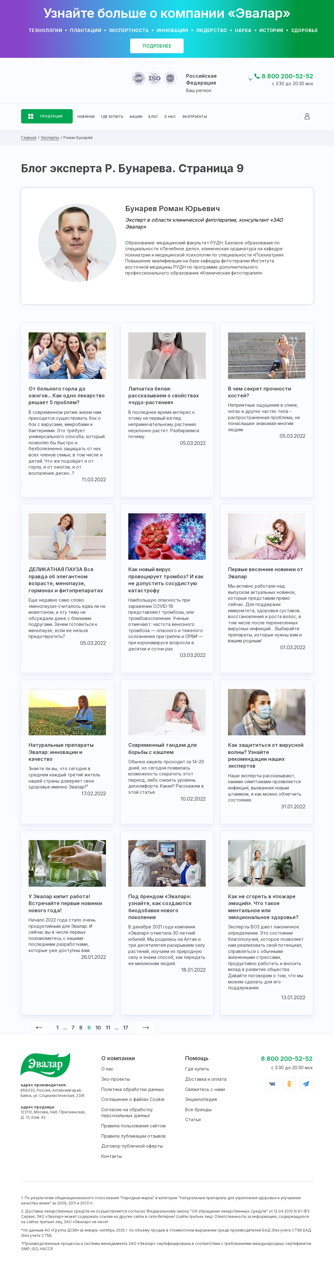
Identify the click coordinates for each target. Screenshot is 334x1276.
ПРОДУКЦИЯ (51, 116)
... (65, 1027)
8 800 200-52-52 (287, 76)
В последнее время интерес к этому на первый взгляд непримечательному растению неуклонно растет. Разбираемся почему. (163, 424)
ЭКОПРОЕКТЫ (194, 116)
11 (108, 1027)
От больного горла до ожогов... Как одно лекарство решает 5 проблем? (67, 396)
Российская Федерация (201, 79)
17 (125, 1027)
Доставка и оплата (205, 1079)
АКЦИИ (136, 116)
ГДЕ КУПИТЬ (112, 116)
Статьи (193, 1119)
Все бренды (198, 1109)
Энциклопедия (201, 1099)
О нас (107, 1068)
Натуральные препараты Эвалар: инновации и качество (61, 752)
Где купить (197, 1068)
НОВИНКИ (86, 116)
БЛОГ (153, 116)
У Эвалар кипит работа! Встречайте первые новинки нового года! (65, 903)
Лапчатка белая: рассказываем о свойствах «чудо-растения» (163, 396)
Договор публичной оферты (132, 1146)
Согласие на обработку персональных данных (127, 1112)
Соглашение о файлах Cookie (133, 1099)
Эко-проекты (115, 1079)
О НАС (170, 116)
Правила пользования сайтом (133, 1125)
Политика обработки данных (132, 1089)
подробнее (157, 46)
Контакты (111, 1156)
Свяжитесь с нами (205, 1089)
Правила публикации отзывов (133, 1136)
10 (98, 1027)
